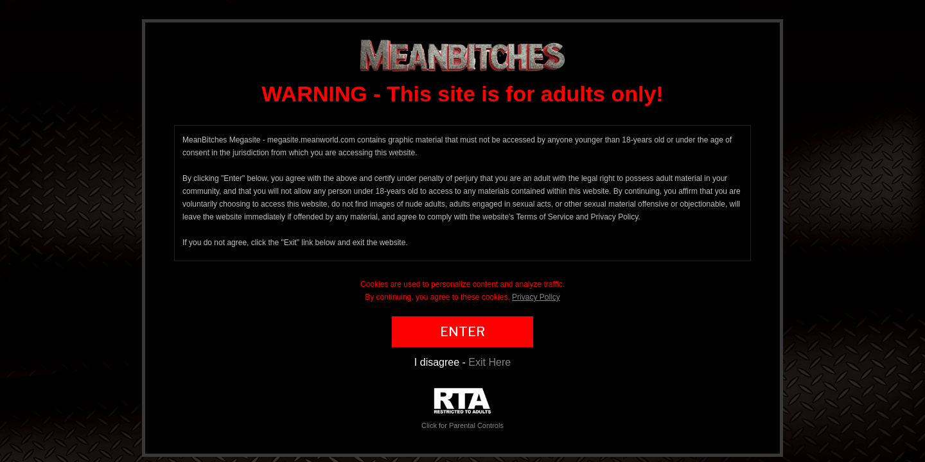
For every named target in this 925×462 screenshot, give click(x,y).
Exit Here (489, 362)
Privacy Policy (536, 297)
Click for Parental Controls (462, 408)
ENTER (462, 331)
